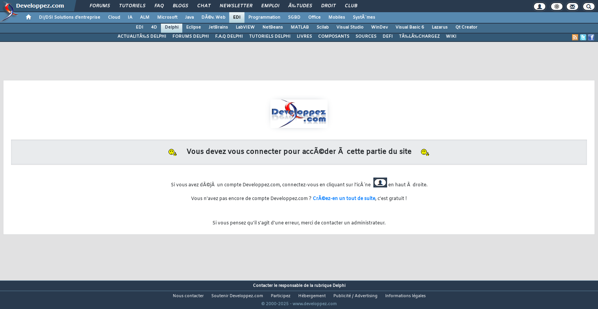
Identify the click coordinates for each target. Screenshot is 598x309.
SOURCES (365, 36)
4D (154, 27)
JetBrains (218, 27)
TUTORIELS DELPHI (270, 36)
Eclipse (193, 27)
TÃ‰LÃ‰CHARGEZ (419, 36)
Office (314, 17)
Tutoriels (132, 6)
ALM (145, 17)
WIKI (451, 36)
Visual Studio (349, 27)
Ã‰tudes (300, 6)
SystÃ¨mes (364, 17)
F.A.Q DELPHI (229, 36)
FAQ (159, 6)
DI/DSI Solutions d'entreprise (69, 17)
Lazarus (440, 27)
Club (351, 6)
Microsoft (167, 17)
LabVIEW (245, 27)
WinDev (379, 27)
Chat (203, 6)
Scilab (323, 27)
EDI (237, 17)
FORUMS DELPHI (190, 36)
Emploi (270, 6)
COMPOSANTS (333, 36)
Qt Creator (466, 27)
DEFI (388, 36)
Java (189, 17)
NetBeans (272, 27)
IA (130, 17)
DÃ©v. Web (213, 17)
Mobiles (336, 17)
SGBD (294, 17)
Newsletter (236, 6)
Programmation (264, 17)
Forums (100, 6)
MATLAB (300, 27)
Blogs (180, 6)
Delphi (171, 27)
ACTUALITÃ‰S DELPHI (141, 36)
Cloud (114, 17)
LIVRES (304, 36)
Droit (328, 6)
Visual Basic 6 (409, 27)
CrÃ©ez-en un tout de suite (344, 199)
